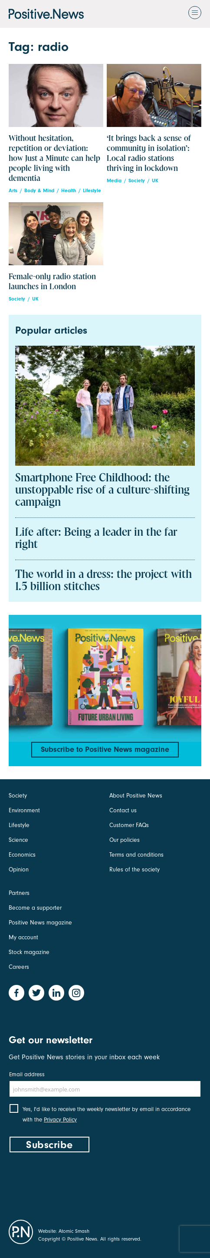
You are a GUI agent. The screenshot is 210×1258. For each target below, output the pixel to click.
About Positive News (135, 795)
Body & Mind (39, 191)
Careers (19, 967)
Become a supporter (35, 907)
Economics (22, 854)
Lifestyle (92, 191)
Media (114, 181)
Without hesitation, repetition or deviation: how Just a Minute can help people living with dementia (54, 158)
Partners (19, 893)
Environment (24, 810)
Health (68, 191)
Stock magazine (29, 952)
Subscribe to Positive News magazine (105, 749)
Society (136, 181)
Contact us (123, 810)
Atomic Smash (74, 1231)
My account (23, 937)
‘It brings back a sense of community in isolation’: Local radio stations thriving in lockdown (148, 153)
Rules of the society (134, 869)
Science (18, 840)
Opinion (19, 869)
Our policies (124, 840)
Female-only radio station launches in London (52, 281)
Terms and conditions (136, 854)
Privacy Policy (60, 1119)
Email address (27, 1074)
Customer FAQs (129, 825)
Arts (13, 191)
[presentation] (75, 1184)
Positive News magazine (40, 922)
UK (155, 181)
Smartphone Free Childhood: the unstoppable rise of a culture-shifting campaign (102, 490)
